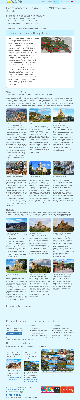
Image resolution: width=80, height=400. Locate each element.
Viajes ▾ (56, 1)
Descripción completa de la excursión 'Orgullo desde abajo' (31, 381)
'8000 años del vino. (30, 339)
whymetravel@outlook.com (16, 389)
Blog (61, 1)
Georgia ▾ (43, 1)
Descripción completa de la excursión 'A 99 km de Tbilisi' (14, 379)
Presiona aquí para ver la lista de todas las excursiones (57, 371)
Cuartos (50, 1)
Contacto (67, 1)
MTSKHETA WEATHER (40, 313)
